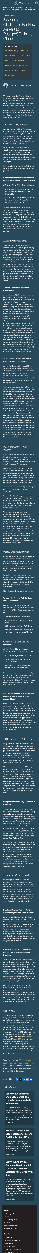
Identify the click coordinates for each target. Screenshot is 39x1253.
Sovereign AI (6, 1144)
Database (5, 1123)
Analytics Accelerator (9, 1132)
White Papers (6, 1206)
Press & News (6, 1223)
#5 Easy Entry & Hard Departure (14, 70)
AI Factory (5, 1129)
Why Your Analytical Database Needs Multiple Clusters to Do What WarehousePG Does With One (17, 1077)
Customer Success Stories (10, 1197)
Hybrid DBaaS (6, 1150)
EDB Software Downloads (10, 1170)
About (4, 1217)
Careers (4, 1226)
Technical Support (19, 950)
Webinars (5, 1203)
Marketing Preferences (8, 1250)
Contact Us (5, 1229)
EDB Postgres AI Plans (9, 1182)
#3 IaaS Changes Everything (12, 60)
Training (4, 1176)
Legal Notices (6, 1247)
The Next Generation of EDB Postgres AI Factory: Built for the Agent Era (19, 1042)
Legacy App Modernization (10, 1147)
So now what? (8, 75)
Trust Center (6, 1179)
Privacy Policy (20, 1247)
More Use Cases (7, 1158)
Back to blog (8, 15)
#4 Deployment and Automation (14, 65)
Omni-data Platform (8, 1153)
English (8, 1240)
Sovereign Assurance (9, 1135)
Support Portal (6, 1173)
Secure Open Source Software (11, 1156)
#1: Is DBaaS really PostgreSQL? (14, 51)
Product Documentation (9, 1167)
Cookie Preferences (22, 1250)
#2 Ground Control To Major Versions (15, 56)
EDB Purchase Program (9, 1185)
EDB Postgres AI (7, 1120)
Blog (3, 1194)
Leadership (5, 1220)
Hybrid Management (8, 1126)
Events (4, 1200)
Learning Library (7, 1209)
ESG (13, 1247)
